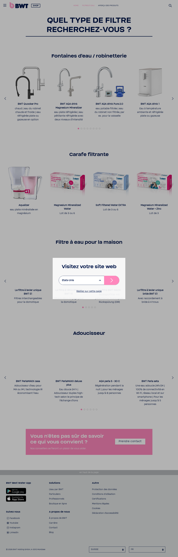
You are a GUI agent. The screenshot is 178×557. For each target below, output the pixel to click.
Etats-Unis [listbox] (68, 280)
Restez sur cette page (89, 291)
